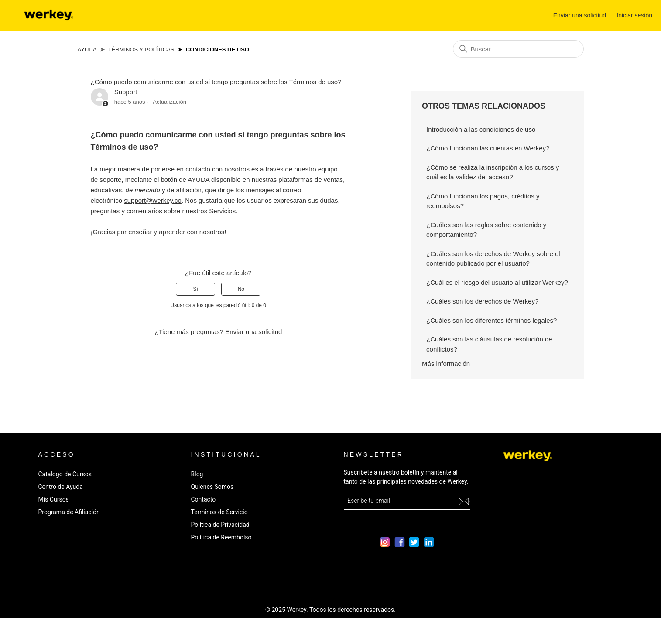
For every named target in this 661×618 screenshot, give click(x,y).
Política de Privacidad (220, 524)
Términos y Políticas (141, 49)
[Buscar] (518, 49)
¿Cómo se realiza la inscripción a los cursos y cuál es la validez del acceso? (492, 172)
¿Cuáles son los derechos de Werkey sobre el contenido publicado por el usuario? (493, 258)
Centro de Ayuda (60, 486)
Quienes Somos (212, 486)
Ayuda (87, 49)
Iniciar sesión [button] (634, 15)
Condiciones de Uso (217, 49)
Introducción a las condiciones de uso (480, 129)
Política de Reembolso (221, 537)
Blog (197, 474)
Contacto (203, 499)
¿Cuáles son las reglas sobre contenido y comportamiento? (486, 230)
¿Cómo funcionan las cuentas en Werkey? (487, 148)
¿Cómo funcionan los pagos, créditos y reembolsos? (482, 201)
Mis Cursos (53, 499)
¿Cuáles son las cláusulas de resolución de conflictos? (489, 344)
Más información (446, 363)
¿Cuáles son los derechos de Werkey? (482, 301)
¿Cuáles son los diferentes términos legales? (491, 320)
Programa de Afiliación (69, 512)
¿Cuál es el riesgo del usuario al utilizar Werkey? (497, 282)
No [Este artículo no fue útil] (241, 289)
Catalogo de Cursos (65, 474)
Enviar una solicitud (579, 15)
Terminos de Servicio (219, 512)
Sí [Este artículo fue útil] (195, 289)
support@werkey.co (153, 200)
